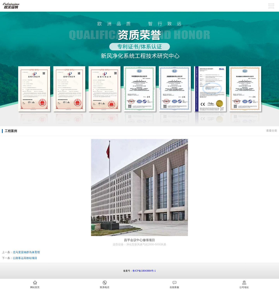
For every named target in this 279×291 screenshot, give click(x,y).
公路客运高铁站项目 (25, 258)
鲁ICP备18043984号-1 (144, 270)
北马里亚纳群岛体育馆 (26, 252)
